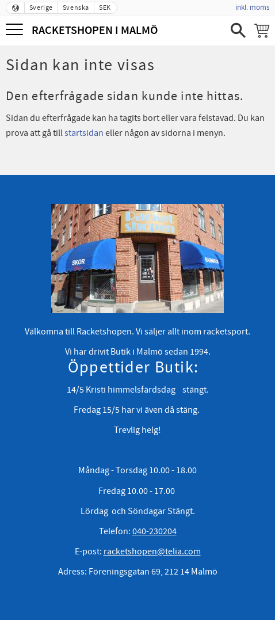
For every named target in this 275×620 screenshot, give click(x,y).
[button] (16, 30)
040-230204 (154, 531)
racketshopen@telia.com (152, 551)
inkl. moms (252, 7)
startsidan (84, 133)
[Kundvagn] (261, 30)
